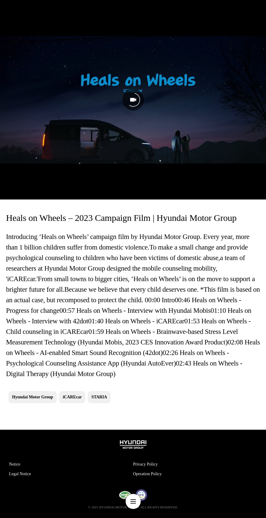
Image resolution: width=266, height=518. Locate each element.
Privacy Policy (145, 464)
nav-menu (133, 501)
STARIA (99, 397)
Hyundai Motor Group (32, 397)
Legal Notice (20, 474)
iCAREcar (72, 397)
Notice (14, 464)
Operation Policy (147, 474)
